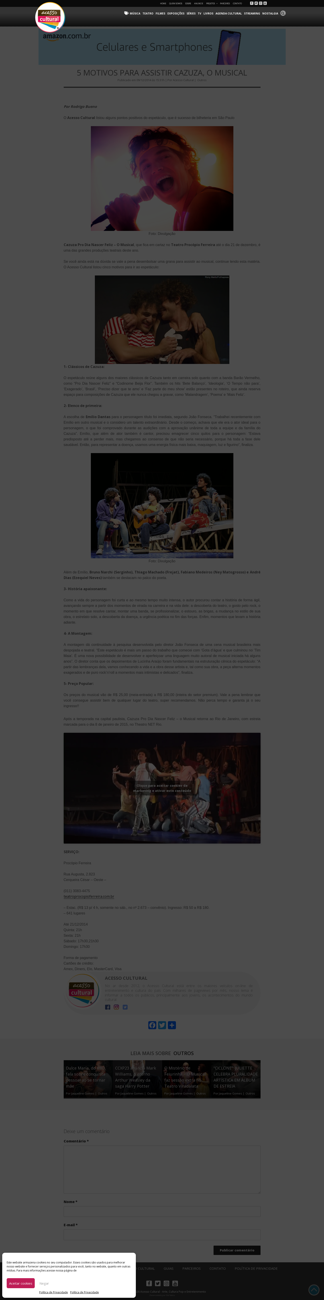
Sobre (188, 3)
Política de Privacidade (53, 1292)
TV (200, 13)
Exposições (176, 13)
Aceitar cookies (20, 1283)
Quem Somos (175, 3)
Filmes (160, 13)
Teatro (148, 13)
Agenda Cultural (229, 13)
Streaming (252, 13)
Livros (209, 13)
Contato (237, 3)
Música (135, 13)
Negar (44, 1283)
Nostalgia (270, 13)
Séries (191, 13)
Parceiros (225, 3)
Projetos (212, 3)
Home (163, 3)
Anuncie (198, 3)
